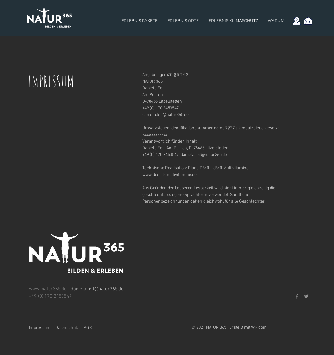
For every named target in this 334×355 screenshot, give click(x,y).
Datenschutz (67, 328)
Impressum (39, 328)
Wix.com (259, 327)
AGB (88, 328)
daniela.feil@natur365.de (165, 115)
